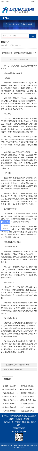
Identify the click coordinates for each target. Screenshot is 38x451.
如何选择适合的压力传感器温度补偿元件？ (19, 365)
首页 (11, 45)
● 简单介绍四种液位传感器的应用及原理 (28, 389)
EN (33, 1)
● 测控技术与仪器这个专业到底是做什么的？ (28, 393)
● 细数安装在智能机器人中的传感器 (28, 407)
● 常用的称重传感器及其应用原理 (10, 407)
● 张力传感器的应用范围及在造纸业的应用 (10, 389)
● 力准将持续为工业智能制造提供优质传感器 (28, 396)
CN (32, 1)
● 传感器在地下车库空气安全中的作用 (10, 396)
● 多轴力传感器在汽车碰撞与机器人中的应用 (10, 386)
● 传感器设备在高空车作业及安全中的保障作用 (28, 411)
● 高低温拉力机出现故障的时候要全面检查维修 (28, 400)
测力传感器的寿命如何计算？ (15, 369)
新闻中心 (17, 45)
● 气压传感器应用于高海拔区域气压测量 (10, 393)
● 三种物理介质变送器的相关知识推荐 (28, 404)
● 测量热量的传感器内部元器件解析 (10, 400)
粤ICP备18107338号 (19, 447)
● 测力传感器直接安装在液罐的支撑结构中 (28, 386)
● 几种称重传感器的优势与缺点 (10, 411)
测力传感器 (20, 66)
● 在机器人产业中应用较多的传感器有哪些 (10, 404)
